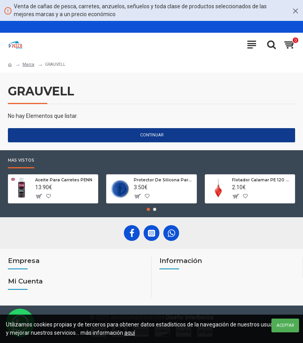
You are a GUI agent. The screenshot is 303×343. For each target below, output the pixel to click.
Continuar (151, 135)
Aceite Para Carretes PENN (63, 180)
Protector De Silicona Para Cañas (164, 180)
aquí (129, 333)
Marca (28, 64)
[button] (148, 209)
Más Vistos (21, 160)
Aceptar (285, 325)
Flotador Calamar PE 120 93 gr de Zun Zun (262, 180)
